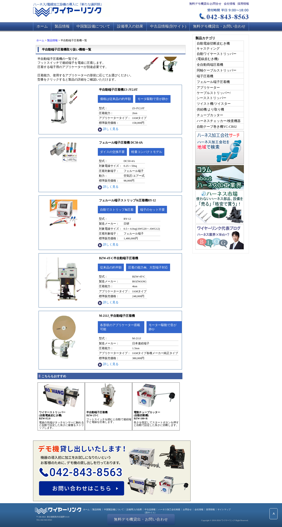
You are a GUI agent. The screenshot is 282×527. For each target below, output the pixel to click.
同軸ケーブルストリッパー (216, 70)
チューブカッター (210, 115)
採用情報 (243, 3)
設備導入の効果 (130, 26)
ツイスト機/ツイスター (214, 103)
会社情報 (229, 3)
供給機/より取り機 (210, 109)
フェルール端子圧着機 (213, 82)
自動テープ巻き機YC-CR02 (217, 126)
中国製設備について (93, 26)
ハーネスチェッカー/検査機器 (219, 121)
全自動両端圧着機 (210, 64)
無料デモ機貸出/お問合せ (205, 3)
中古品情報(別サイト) (168, 26)
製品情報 (62, 26)
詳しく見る (111, 129)
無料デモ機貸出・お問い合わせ (219, 26)
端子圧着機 (205, 76)
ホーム (42, 26)
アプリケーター (208, 87)
